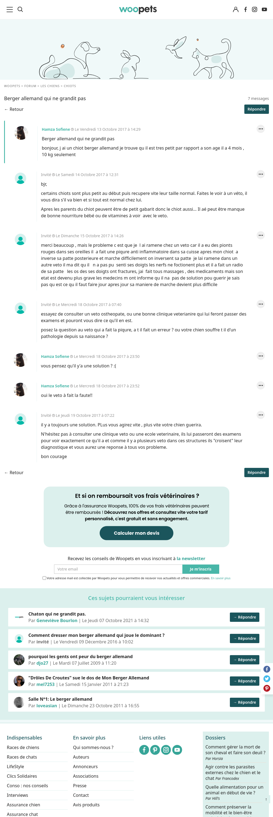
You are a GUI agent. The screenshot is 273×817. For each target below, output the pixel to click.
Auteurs (81, 757)
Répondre (257, 109)
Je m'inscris (201, 569)
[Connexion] (236, 10)
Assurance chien (23, 805)
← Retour (13, 109)
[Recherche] (20, 9)
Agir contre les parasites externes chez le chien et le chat (233, 772)
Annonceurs (85, 766)
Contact (81, 795)
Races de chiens (23, 747)
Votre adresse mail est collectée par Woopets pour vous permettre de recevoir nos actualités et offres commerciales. (137, 578)
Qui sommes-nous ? (93, 747)
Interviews (17, 795)
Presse (80, 786)
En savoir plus (220, 578)
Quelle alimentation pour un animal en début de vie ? (234, 792)
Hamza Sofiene (21, 133)
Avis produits (86, 805)
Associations (86, 776)
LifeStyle (15, 766)
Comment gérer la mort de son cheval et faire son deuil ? (236, 752)
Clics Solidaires (22, 776)
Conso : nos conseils (27, 786)
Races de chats (22, 757)
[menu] (11, 9)
